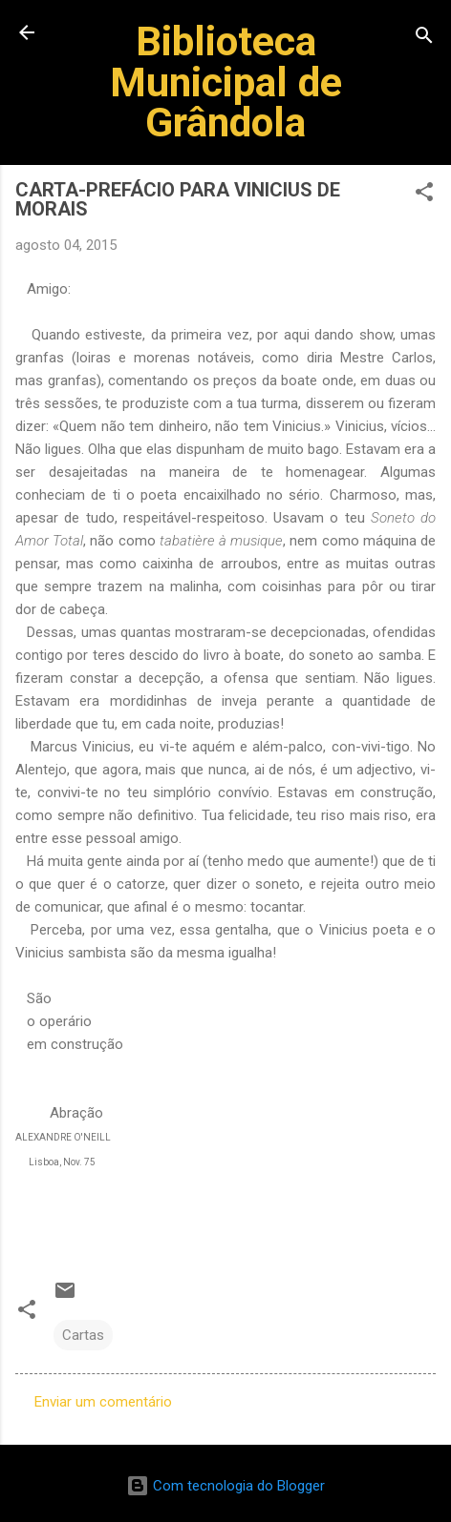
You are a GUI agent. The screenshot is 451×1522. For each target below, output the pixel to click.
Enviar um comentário (103, 1401)
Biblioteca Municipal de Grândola (226, 81)
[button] (424, 195)
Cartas (83, 1335)
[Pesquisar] (424, 39)
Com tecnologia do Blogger (225, 1485)
